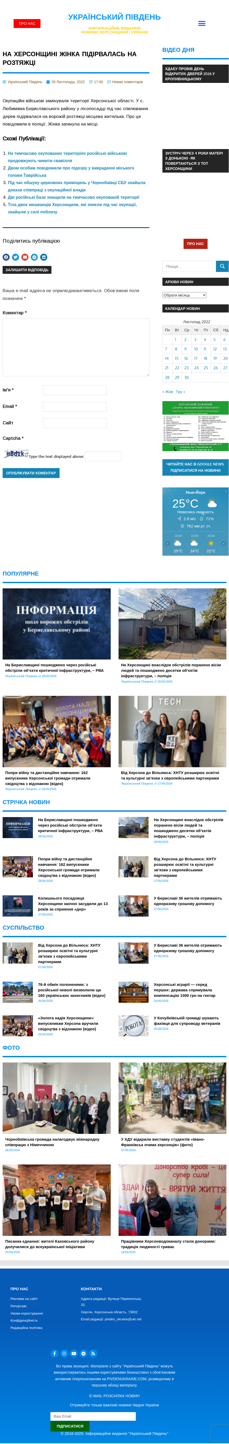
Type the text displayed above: (56, 456)
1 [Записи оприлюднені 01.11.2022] (175, 339)
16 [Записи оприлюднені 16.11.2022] (186, 358)
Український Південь (114, 17)
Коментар (15, 312)
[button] (202, 24)
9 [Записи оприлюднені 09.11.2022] (185, 348)
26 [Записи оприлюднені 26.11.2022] (215, 367)
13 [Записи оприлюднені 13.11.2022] (225, 348)
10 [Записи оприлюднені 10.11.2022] (196, 348)
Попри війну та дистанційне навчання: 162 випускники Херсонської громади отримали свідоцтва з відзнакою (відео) (47, 778)
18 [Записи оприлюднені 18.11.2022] (205, 358)
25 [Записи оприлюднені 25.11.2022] (206, 367)
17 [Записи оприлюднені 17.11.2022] (196, 358)
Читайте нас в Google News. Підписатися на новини (196, 467)
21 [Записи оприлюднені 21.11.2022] (166, 367)
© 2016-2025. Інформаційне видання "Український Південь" (114, 1433)
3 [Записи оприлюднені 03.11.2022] (195, 339)
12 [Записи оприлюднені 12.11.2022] (215, 348)
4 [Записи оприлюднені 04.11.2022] (205, 339)
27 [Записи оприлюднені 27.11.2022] (225, 367)
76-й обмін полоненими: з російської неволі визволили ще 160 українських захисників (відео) (71, 990)
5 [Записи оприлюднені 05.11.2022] (214, 339)
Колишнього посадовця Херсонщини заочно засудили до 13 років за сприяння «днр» (73, 903)
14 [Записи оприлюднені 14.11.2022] (167, 358)
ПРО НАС (195, 243)
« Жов (167, 391)
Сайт (8, 422)
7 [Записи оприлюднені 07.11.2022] (166, 348)
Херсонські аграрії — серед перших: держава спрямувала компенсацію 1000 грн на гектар (184, 990)
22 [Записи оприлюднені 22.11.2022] (177, 367)
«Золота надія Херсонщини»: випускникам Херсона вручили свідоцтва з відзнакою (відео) (68, 1023)
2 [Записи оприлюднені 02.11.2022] (185, 339)
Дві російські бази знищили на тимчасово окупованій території (73, 197)
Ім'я (8, 390)
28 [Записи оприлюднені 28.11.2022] (167, 377)
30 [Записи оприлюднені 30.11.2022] (186, 377)
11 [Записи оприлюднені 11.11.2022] (205, 348)
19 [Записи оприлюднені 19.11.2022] (215, 358)
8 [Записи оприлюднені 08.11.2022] (176, 348)
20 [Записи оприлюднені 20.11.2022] (225, 358)
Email (10, 406)
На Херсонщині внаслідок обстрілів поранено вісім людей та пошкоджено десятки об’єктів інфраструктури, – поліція (171, 670)
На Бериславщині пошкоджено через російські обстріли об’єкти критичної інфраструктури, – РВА (70, 825)
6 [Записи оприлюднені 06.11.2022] (224, 339)
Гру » (180, 391)
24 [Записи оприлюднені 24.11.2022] (196, 367)
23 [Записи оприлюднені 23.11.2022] (186, 367)
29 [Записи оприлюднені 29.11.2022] (177, 377)
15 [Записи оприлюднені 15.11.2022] (177, 358)
